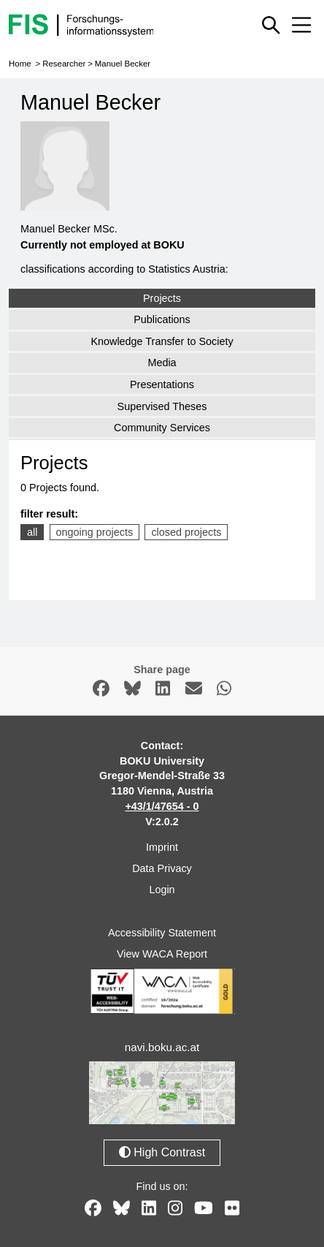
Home (20, 63)
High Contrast (162, 1152)
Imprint (162, 847)
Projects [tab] (162, 298)
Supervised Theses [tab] (162, 406)
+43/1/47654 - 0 (161, 806)
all (32, 532)
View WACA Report (162, 954)
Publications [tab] (162, 319)
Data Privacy (162, 868)
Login (161, 889)
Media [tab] (161, 362)
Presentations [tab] (162, 384)
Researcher (63, 63)
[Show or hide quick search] (271, 25)
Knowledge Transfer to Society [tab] (161, 341)
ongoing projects (95, 532)
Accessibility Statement (162, 933)
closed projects (186, 532)
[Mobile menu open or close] (301, 25)
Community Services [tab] (162, 427)
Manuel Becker (122, 63)
